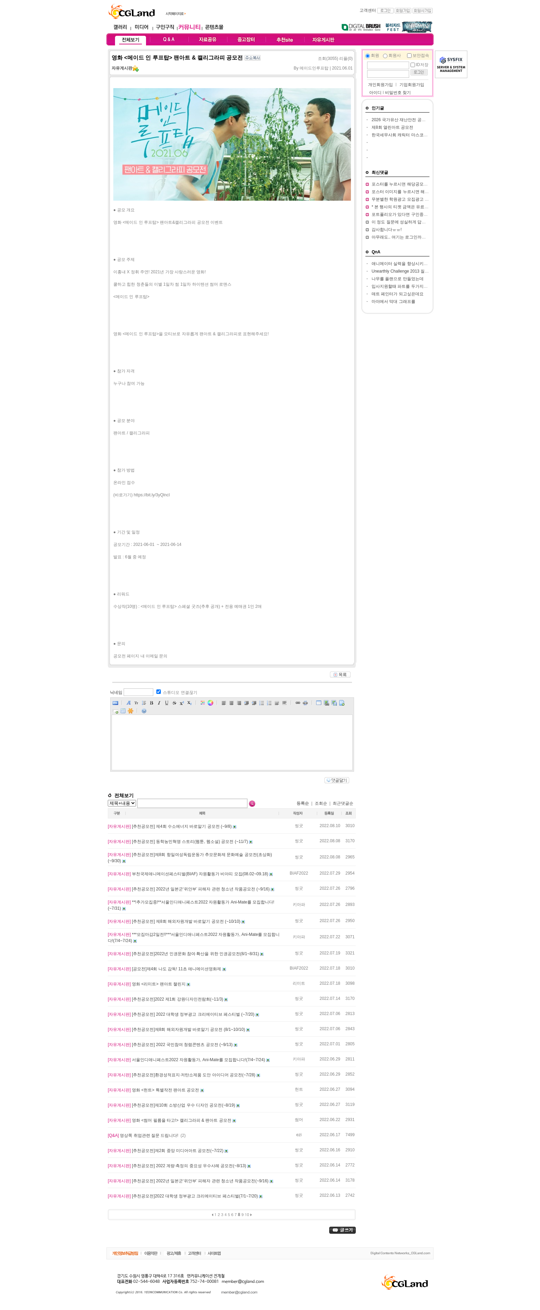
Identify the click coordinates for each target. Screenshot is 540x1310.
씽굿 (299, 825)
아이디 (375, 92)
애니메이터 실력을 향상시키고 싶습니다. (409, 263)
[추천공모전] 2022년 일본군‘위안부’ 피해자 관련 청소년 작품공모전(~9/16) (189, 1181)
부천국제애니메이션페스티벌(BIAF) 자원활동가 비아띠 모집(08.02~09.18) (188, 873)
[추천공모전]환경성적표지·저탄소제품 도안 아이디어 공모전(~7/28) (182, 1075)
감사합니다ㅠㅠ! (387, 229)
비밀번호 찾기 (398, 92)
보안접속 (421, 55)
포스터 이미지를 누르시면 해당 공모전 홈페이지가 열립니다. (427, 191)
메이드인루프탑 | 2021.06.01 (326, 68)
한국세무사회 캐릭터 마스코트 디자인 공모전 (413, 135)
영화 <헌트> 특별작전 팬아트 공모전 (154, 1090)
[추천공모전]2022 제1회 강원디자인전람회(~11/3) (166, 999)
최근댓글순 (343, 803)
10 (247, 1214)
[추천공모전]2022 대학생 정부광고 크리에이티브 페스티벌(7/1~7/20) (183, 1196)
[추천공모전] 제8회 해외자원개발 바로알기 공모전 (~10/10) (174, 921)
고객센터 (368, 10)
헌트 (299, 1089)
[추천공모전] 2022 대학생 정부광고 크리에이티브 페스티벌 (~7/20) (182, 1014)
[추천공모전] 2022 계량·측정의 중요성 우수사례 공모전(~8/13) (177, 1165)
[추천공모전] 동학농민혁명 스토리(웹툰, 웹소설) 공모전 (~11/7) (178, 841)
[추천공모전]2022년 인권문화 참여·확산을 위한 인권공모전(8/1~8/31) (184, 953)
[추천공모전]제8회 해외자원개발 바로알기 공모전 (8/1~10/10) (177, 1029)
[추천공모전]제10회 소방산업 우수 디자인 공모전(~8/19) (172, 1105)
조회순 (321, 803)
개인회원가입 (380, 84)
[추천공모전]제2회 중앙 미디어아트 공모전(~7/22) (166, 1150)
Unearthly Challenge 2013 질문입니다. (407, 271)
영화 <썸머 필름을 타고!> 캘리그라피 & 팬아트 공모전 (170, 1120)
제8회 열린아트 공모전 (392, 127)
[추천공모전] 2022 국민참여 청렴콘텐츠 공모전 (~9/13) (171, 1044)
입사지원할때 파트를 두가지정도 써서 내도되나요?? (420, 286)
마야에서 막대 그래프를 (393, 301)
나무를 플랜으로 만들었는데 (398, 278)
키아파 (299, 904)
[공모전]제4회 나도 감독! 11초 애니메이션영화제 (165, 968)
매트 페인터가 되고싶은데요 (398, 294)
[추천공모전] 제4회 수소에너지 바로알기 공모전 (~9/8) (170, 826)
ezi (298, 1134)
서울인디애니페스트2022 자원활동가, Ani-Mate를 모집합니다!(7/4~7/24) (187, 1059)
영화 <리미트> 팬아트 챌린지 (147, 984)
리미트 (299, 983)
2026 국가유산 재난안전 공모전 (401, 119)
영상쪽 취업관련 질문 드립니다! (143, 1135)
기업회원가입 (411, 84)
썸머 (299, 1119)
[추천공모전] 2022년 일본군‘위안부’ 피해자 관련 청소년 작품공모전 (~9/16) (189, 889)
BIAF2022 (299, 873)
